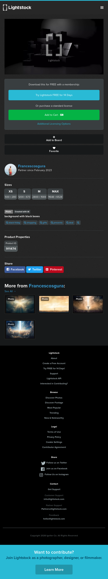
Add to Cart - (54, 115)
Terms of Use (54, 432)
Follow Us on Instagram (57, 474)
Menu (102, 8)
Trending (54, 413)
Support (54, 373)
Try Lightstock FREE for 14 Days (54, 95)
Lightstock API (54, 378)
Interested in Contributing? (54, 383)
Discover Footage (54, 402)
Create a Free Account (54, 363)
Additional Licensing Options (54, 124)
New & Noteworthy (54, 418)
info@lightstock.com (54, 499)
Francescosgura (31, 166)
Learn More (54, 569)
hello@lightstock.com (54, 518)
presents (57, 222)
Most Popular (54, 407)
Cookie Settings (54, 442)
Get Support (54, 489)
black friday (13, 222)
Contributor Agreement (54, 447)
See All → (10, 291)
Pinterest (53, 269)
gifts (43, 222)
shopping (30, 222)
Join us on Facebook (56, 468)
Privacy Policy (54, 437)
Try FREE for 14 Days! (54, 368)
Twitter (35, 269)
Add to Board (54, 139)
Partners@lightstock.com (54, 509)
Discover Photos (54, 397)
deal (69, 222)
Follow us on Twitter (56, 462)
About (54, 358)
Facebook (15, 269)
